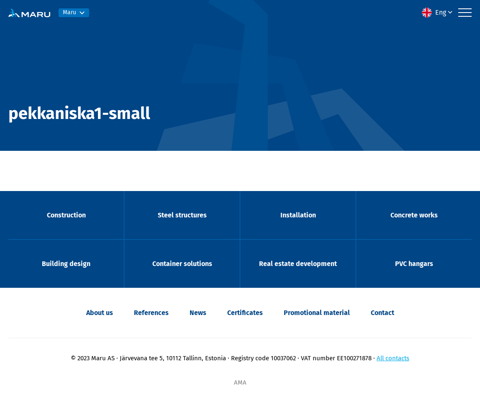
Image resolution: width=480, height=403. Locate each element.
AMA (240, 382)
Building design (66, 264)
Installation (298, 215)
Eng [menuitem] (440, 12)
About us (99, 313)
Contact (382, 313)
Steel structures (182, 215)
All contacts (393, 358)
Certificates (245, 313)
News (198, 313)
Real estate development (298, 264)
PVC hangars (414, 264)
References (151, 313)
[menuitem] (438, 13)
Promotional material (317, 313)
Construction (66, 215)
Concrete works (414, 215)
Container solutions (182, 264)
